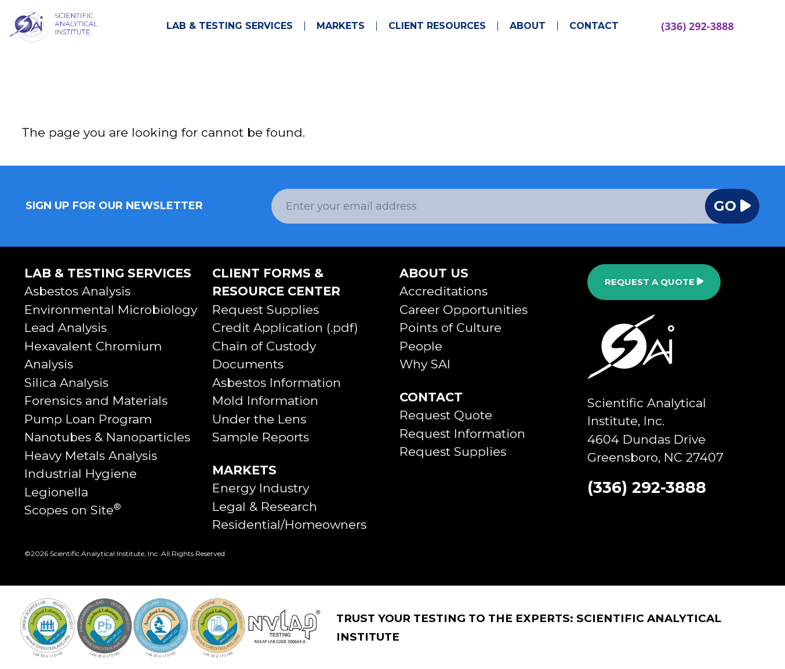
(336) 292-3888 (697, 26)
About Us (433, 273)
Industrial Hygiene (80, 473)
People (420, 346)
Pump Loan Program (88, 419)
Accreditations (443, 291)
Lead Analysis (65, 327)
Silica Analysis (66, 382)
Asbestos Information (276, 382)
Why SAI (424, 364)
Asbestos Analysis (77, 291)
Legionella (56, 492)
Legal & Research (264, 506)
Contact (594, 26)
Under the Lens (259, 419)
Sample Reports (260, 437)
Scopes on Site (72, 510)
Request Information (462, 433)
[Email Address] (488, 206)
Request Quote (445, 415)
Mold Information (265, 400)
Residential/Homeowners (289, 524)
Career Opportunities (463, 309)
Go (732, 206)
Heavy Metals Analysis (90, 455)
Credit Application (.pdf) (285, 327)
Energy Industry (260, 488)
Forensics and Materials (96, 400)
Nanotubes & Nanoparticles (107, 437)
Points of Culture (450, 327)
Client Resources (437, 26)
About (528, 26)
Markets (341, 26)
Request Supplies (265, 309)
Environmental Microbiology (110, 309)
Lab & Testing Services (229, 26)
